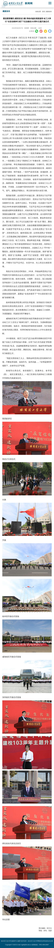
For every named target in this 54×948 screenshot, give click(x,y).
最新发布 (49, 11)
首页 (43, 11)
